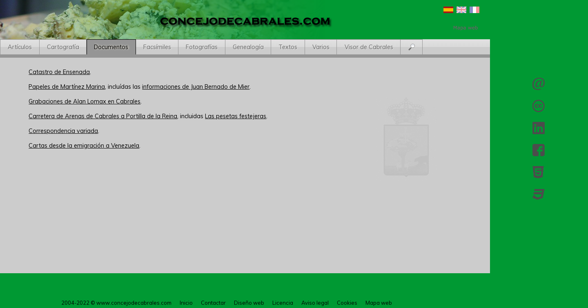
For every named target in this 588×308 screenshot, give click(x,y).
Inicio (186, 302)
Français (474, 10)
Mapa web (378, 302)
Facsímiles (157, 47)
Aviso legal (315, 302)
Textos (287, 47)
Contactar (538, 84)
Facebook (538, 150)
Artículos (20, 47)
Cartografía (63, 47)
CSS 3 (538, 194)
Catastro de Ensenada (59, 72)
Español (448, 10)
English (461, 10)
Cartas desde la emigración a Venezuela (84, 145)
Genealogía (248, 47)
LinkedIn (538, 128)
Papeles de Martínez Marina (67, 86)
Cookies (347, 302)
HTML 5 (538, 172)
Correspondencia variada (63, 131)
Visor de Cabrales (369, 47)
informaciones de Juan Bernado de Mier (195, 86)
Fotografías (202, 47)
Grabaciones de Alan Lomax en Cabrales (84, 101)
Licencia (538, 106)
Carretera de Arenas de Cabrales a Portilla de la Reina (103, 116)
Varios (321, 47)
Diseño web (249, 302)
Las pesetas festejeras (235, 116)
